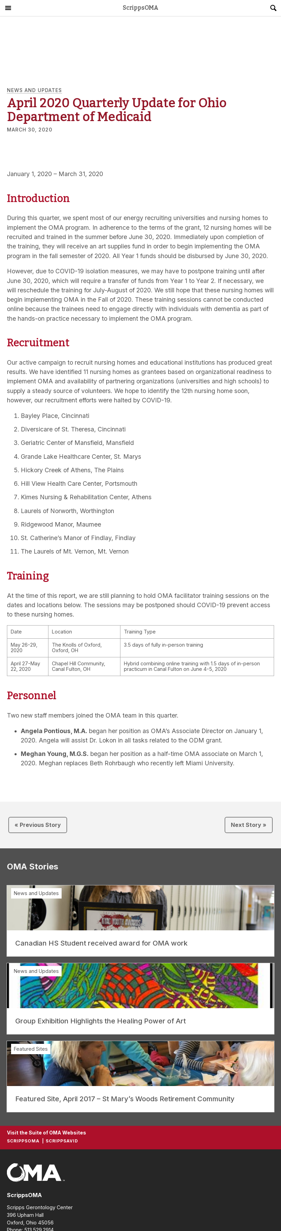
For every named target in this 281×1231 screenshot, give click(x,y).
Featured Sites (31, 1049)
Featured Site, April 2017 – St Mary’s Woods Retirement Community (125, 1099)
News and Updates (34, 90)
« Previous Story (38, 824)
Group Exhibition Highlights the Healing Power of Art (100, 1021)
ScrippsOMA (140, 8)
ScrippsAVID (62, 1140)
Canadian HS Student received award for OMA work (101, 943)
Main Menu (8, 8)
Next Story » (248, 824)
